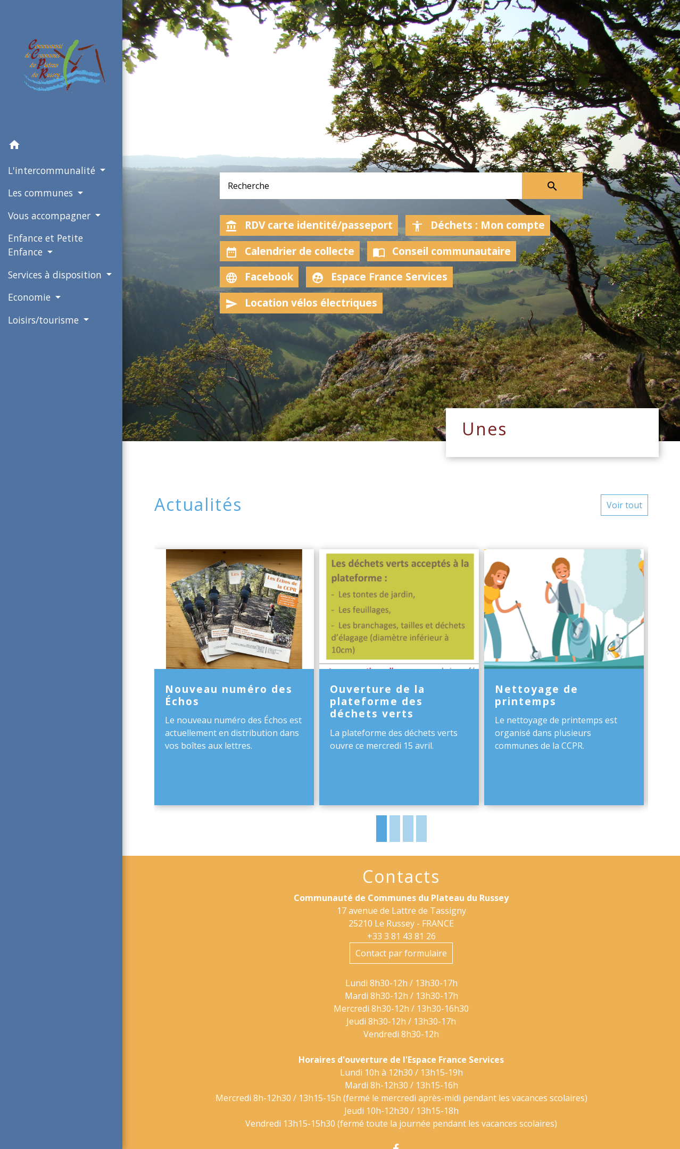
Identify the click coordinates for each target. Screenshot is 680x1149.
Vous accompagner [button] (50, 215)
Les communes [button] (42, 192)
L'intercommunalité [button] (53, 170)
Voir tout (624, 505)
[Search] (371, 185)
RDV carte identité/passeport (309, 225)
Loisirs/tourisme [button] (44, 319)
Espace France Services (379, 276)
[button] (61, 146)
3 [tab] (408, 828)
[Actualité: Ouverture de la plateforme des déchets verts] (399, 677)
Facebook (259, 276)
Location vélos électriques (301, 302)
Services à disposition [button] (56, 274)
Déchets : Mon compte (478, 225)
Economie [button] (30, 297)
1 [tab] (381, 828)
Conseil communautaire (441, 251)
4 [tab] (421, 828)
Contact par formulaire (401, 953)
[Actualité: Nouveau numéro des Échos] (234, 677)
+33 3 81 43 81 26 (401, 936)
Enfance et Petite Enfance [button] (45, 245)
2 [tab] (394, 828)
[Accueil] (61, 67)
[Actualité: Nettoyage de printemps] (564, 677)
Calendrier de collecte (289, 251)
